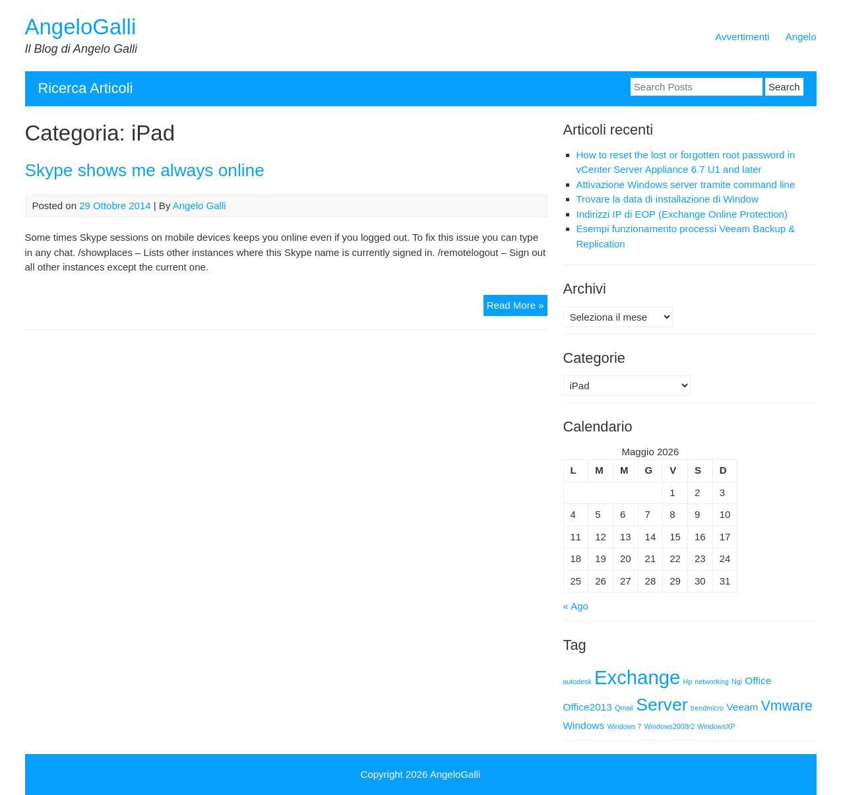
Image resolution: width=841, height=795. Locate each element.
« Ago (575, 606)
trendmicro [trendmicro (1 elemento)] (707, 708)
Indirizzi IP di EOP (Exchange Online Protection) (682, 214)
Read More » (517, 307)
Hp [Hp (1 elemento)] (688, 681)
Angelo (801, 36)
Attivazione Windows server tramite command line (685, 184)
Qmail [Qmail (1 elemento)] (624, 708)
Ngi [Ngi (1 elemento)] (737, 681)
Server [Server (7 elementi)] (662, 705)
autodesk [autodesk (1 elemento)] (577, 681)
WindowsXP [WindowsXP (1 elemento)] (716, 726)
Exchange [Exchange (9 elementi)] (637, 677)
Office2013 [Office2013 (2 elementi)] (587, 707)
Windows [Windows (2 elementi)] (584, 725)
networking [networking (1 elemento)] (712, 681)
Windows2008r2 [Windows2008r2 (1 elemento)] (669, 726)
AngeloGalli (81, 27)
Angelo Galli (199, 205)
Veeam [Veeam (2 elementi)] (742, 707)
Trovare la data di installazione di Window (667, 199)
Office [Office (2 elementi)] (758, 680)
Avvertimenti (742, 36)
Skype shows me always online (145, 170)
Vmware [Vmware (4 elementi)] (787, 706)
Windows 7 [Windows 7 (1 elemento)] (624, 726)
